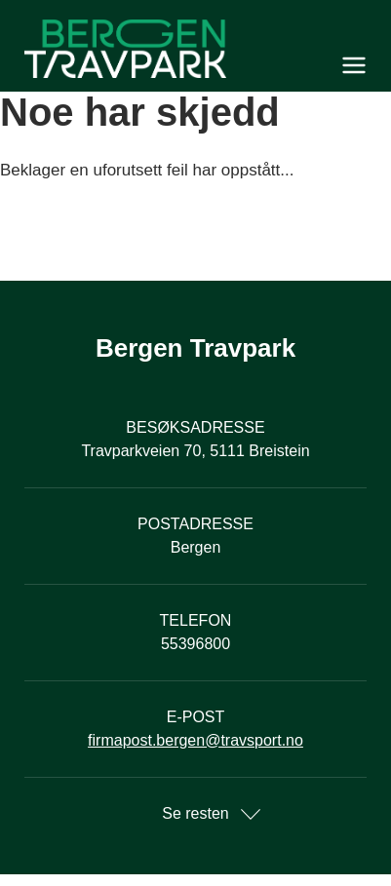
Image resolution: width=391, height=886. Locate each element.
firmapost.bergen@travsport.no (195, 740)
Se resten (195, 813)
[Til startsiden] (195, 48)
